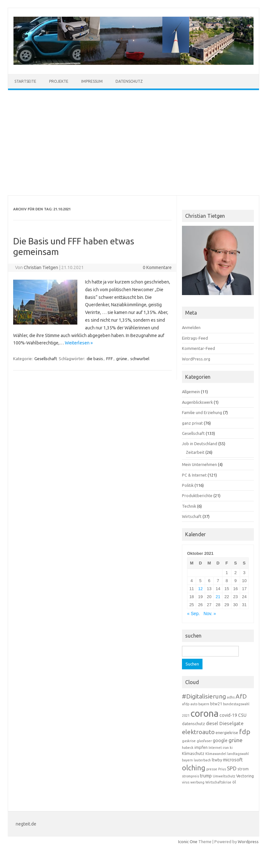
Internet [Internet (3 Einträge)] (215, 748)
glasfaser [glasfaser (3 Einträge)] (204, 741)
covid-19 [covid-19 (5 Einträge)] (228, 715)
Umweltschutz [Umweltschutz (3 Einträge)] (224, 776)
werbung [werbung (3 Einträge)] (197, 782)
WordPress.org (196, 359)
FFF (109, 358)
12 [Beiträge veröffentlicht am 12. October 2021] (200, 588)
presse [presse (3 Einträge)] (211, 769)
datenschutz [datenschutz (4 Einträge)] (193, 723)
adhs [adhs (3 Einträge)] (231, 697)
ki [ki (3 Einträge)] (231, 748)
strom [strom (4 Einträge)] (243, 769)
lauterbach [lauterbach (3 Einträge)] (202, 760)
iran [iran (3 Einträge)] (226, 748)
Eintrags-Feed (195, 338)
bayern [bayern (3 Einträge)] (203, 704)
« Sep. (193, 613)
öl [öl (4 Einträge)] (234, 782)
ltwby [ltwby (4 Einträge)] (217, 760)
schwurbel (139, 358)
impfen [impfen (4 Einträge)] (201, 747)
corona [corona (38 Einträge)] (205, 713)
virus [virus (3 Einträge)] (185, 782)
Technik (189, 506)
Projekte (58, 81)
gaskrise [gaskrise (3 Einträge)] (189, 741)
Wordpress (248, 841)
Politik (188, 485)
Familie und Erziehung (202, 412)
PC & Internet (194, 475)
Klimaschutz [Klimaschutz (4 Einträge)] (193, 753)
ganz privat (192, 423)
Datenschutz (129, 81)
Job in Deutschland (199, 443)
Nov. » (209, 613)
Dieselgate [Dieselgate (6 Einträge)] (231, 723)
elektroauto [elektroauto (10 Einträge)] (198, 731)
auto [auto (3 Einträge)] (193, 704)
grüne (121, 358)
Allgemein (191, 391)
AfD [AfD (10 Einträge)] (241, 696)
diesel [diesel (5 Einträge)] (212, 723)
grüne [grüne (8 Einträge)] (235, 740)
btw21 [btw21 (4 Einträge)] (216, 703)
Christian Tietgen (41, 267)
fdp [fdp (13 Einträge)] (244, 731)
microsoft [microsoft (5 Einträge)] (233, 759)
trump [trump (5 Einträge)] (206, 775)
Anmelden (191, 327)
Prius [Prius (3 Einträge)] (222, 769)
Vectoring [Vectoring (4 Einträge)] (245, 776)
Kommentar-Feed (198, 348)
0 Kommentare (157, 267)
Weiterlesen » (79, 342)
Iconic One (187, 841)
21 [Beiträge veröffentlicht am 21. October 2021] (218, 596)
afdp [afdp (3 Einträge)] (185, 704)
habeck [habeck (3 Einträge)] (188, 748)
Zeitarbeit (195, 452)
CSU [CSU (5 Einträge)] (242, 715)
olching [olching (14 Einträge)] (193, 768)
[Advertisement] (133, 143)
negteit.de (26, 823)
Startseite (25, 81)
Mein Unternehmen (199, 464)
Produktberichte (197, 495)
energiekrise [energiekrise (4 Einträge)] (227, 732)
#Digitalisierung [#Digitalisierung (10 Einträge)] (204, 696)
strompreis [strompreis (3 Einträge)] (190, 776)
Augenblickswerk (197, 402)
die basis (95, 358)
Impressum (92, 81)
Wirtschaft (192, 516)
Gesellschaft (45, 358)
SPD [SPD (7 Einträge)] (232, 768)
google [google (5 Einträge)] (220, 740)
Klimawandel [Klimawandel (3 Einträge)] (215, 754)
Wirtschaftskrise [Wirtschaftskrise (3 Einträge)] (218, 782)
